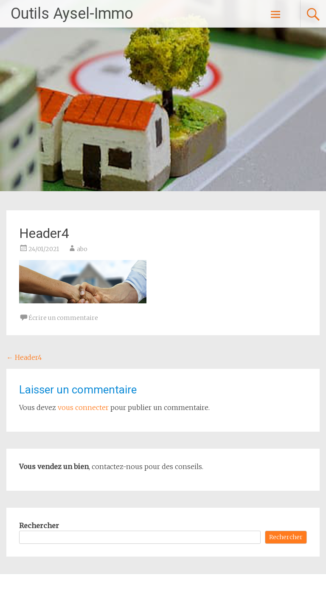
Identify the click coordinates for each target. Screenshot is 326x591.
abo (82, 249)
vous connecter (83, 407)
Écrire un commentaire (63, 318)
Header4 (24, 357)
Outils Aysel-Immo (72, 14)
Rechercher (39, 525)
